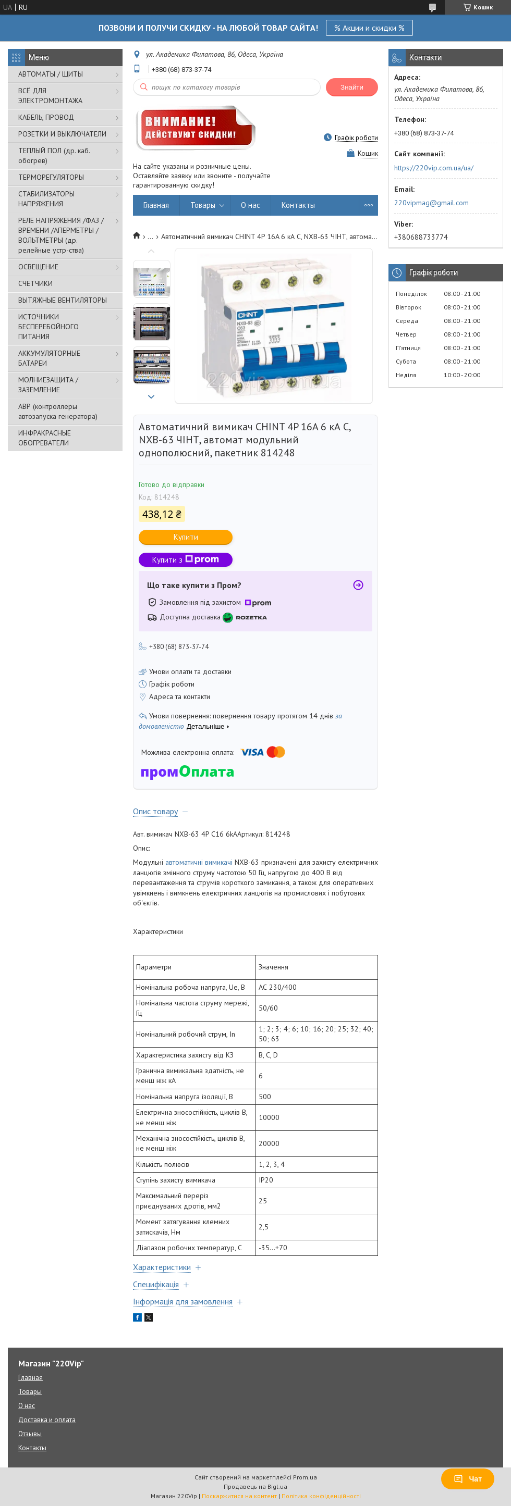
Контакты (298, 205)
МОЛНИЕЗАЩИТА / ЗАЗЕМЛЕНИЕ (48, 384)
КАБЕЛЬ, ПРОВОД (46, 117)
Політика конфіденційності (321, 1496)
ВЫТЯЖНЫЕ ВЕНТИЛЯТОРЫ (62, 300)
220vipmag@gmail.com (431, 202)
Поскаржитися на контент (239, 1496)
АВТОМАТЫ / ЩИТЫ (50, 74)
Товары (202, 205)
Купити (186, 537)
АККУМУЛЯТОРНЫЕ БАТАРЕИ (49, 358)
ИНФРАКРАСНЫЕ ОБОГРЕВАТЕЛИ (44, 437)
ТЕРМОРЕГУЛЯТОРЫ (51, 177)
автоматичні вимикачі (199, 862)
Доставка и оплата (47, 1419)
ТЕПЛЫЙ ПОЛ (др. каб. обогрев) (54, 155)
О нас (250, 205)
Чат (468, 1479)
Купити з (185, 560)
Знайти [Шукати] (351, 87)
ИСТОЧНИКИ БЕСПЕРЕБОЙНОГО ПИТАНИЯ (48, 326)
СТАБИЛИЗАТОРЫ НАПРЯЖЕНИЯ (46, 198)
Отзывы (30, 1433)
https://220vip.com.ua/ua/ (433, 167)
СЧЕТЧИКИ (35, 283)
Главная (156, 205)
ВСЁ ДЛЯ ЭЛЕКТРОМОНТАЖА (50, 95)
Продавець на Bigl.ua (255, 1486)
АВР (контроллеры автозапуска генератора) (58, 411)
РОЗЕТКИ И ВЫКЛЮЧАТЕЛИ (62, 134)
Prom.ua (305, 1477)
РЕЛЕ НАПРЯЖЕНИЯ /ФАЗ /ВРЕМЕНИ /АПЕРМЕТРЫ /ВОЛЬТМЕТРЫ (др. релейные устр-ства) (61, 235)
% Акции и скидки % (369, 27)
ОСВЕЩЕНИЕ (38, 266)
